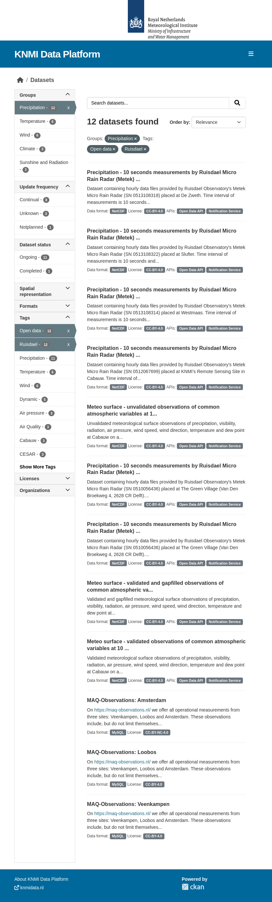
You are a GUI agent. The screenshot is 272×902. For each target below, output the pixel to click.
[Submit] (237, 103)
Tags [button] (45, 318)
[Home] (20, 80)
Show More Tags (38, 466)
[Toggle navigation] (251, 54)
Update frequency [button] (45, 187)
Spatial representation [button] (45, 291)
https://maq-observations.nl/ (122, 710)
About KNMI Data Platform (41, 879)
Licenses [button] (45, 479)
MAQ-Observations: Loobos (121, 752)
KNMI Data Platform (57, 54)
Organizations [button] (45, 490)
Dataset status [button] (45, 245)
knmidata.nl (28, 887)
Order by (179, 122)
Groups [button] (45, 95)
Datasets (42, 80)
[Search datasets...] (158, 103)
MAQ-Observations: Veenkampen (128, 804)
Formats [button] (45, 306)
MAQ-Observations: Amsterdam (126, 700)
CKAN (193, 886)
